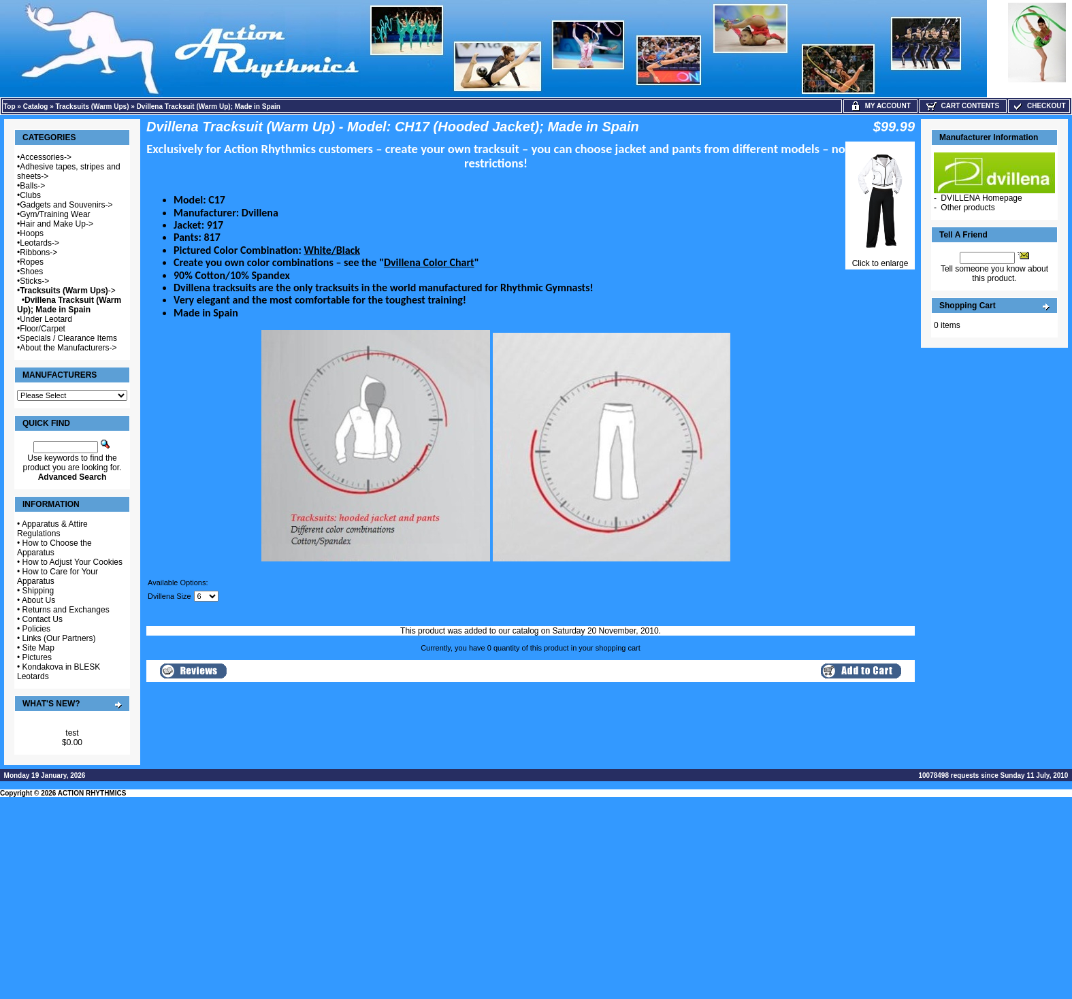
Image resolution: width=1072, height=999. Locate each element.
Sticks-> (34, 281)
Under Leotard (46, 319)
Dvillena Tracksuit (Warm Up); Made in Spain (208, 106)
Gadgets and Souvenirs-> (66, 205)
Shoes (31, 271)
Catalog (35, 106)
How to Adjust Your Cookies (72, 562)
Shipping (38, 590)
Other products (967, 207)
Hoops (32, 233)
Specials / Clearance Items (68, 338)
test (71, 733)
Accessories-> (45, 157)
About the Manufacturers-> (68, 348)
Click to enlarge (880, 259)
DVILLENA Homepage (981, 198)
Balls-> (32, 186)
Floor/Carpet (42, 328)
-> (68, 290)
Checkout (1038, 106)
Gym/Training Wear (55, 214)
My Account (880, 106)
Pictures (37, 657)
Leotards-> (39, 243)
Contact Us (42, 619)
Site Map (38, 648)
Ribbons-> (38, 252)
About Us (38, 600)
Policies (36, 629)
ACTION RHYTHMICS (92, 793)
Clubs (30, 195)
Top (9, 106)
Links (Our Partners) (59, 638)
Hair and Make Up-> (56, 224)
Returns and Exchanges (66, 610)
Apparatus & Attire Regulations (52, 528)
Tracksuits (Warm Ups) (92, 106)
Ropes (32, 262)
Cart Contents (962, 106)
